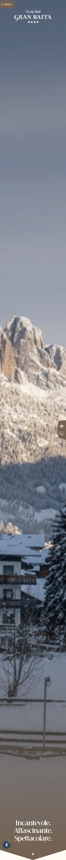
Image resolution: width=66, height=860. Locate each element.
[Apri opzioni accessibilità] (6, 844)
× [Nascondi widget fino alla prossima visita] (9, 842)
